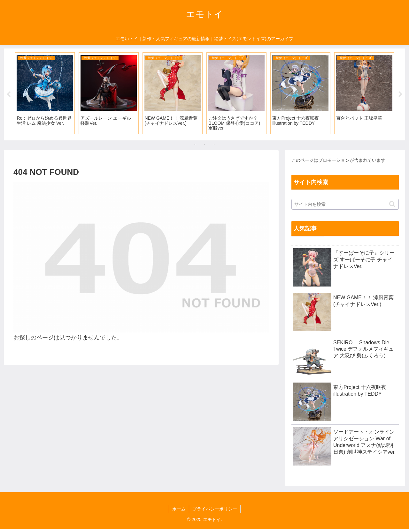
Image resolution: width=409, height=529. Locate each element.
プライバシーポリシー (214, 508)
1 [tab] (195, 144)
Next (400, 94)
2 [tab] (204, 144)
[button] (392, 204)
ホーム (179, 508)
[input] (345, 204)
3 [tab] (214, 144)
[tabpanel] (45, 93)
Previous (8, 94)
